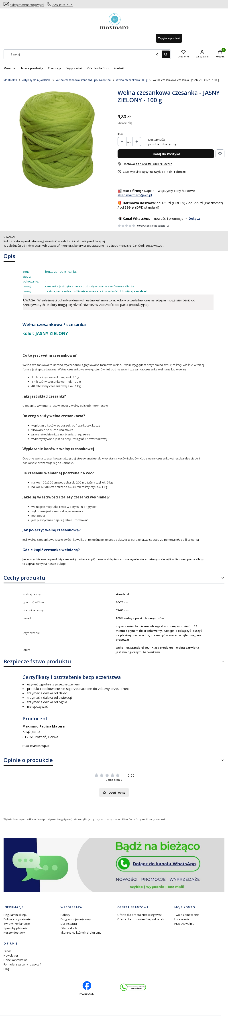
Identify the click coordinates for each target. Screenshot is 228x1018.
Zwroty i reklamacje (17, 924)
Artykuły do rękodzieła (36, 80)
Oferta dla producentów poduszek (140, 919)
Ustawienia (181, 919)
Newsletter (11, 955)
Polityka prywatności (17, 919)
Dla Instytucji (69, 924)
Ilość (120, 134)
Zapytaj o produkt (169, 38)
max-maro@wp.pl (35, 745)
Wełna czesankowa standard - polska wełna (83, 80)
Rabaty (65, 915)
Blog (6, 969)
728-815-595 (62, 4)
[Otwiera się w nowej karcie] (133, 987)
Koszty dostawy (14, 933)
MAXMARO (10, 80)
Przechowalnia (184, 924)
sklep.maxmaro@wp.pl (27, 4)
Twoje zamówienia (187, 915)
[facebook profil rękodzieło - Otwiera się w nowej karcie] (86, 988)
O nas (8, 951)
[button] (166, 54)
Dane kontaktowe (16, 960)
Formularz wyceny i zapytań (22, 964)
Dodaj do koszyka (165, 154)
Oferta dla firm (70, 928)
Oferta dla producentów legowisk (139, 915)
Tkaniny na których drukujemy (81, 933)
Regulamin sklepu (16, 915)
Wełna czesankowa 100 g (131, 80)
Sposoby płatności (16, 928)
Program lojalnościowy (76, 919)
